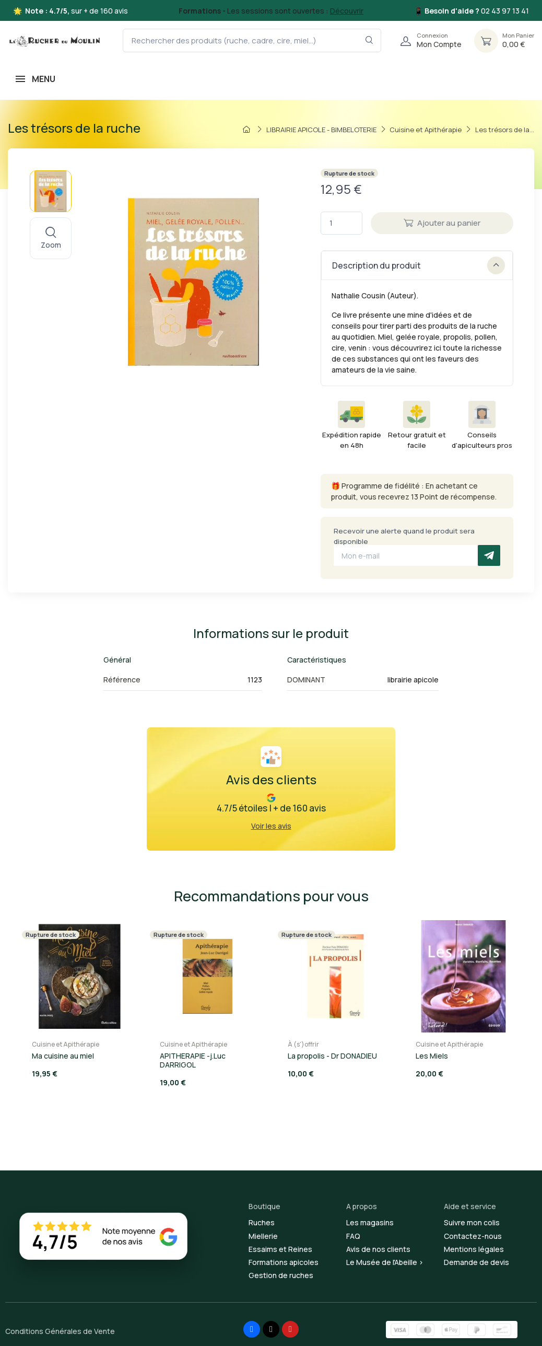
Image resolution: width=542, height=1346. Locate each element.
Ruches (262, 1222)
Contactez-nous (473, 1236)
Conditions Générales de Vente (60, 1331)
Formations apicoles (284, 1262)
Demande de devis (476, 1262)
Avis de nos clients (378, 1249)
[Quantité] (341, 223)
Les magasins (370, 1222)
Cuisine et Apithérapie (65, 1044)
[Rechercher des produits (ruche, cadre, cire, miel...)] (252, 40)
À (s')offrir (303, 1044)
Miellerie (263, 1236)
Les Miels (432, 1056)
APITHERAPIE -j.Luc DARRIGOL (193, 1060)
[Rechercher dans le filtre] (369, 40)
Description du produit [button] (418, 265)
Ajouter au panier (442, 222)
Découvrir (346, 11)
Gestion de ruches (281, 1275)
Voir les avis (271, 826)
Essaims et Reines (280, 1249)
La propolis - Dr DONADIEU (332, 1056)
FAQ (353, 1236)
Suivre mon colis (472, 1222)
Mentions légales (474, 1249)
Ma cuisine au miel (63, 1056)
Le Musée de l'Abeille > (384, 1262)
